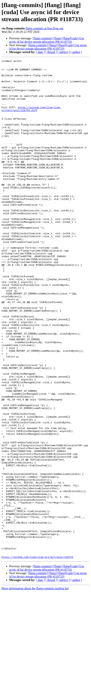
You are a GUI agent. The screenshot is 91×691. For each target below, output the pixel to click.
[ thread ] (51, 52)
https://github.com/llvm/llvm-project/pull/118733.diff (31, 118)
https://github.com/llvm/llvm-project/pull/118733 (37, 656)
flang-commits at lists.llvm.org (44, 28)
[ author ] (76, 52)
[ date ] (40, 52)
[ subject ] (64, 52)
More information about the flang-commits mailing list (35, 687)
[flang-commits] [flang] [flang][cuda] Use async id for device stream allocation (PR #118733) (46, 40)
